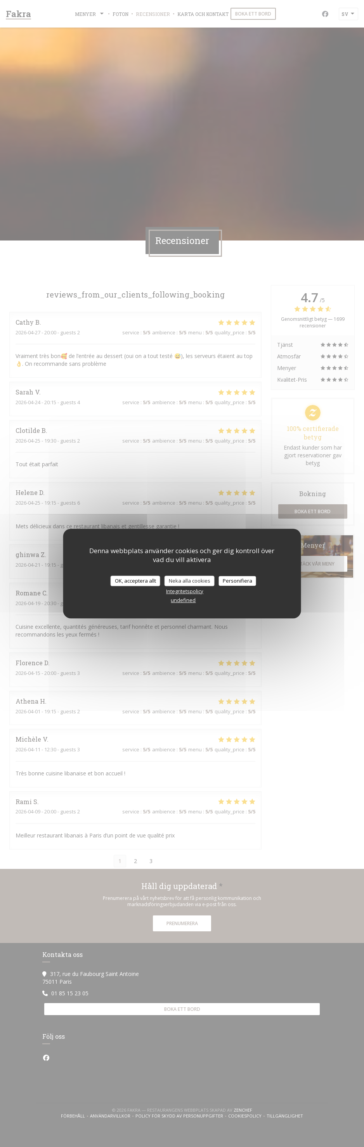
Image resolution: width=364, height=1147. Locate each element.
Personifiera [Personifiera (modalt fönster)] (237, 580)
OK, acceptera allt (135, 580)
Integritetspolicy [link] (184, 591)
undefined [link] (183, 600)
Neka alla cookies (189, 580)
